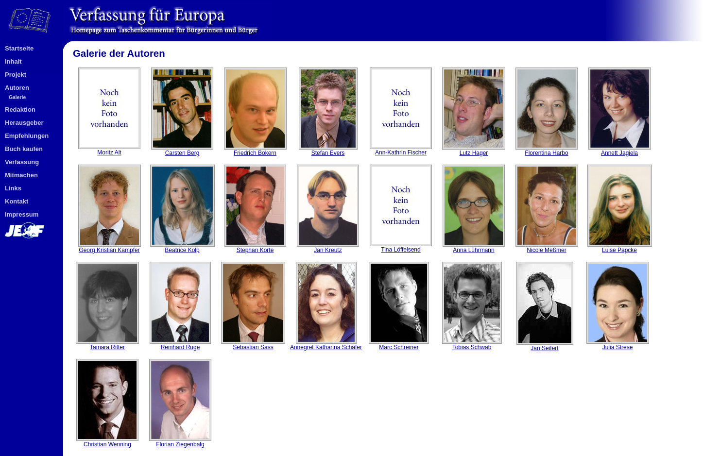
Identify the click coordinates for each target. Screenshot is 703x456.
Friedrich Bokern (255, 150)
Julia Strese (617, 344)
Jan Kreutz (328, 247)
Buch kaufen (24, 148)
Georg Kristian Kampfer (109, 247)
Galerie (17, 97)
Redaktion (20, 109)
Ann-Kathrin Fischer (401, 150)
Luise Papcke (619, 247)
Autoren (17, 87)
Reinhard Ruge (180, 344)
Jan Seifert (544, 345)
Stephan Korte (255, 247)
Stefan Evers (328, 150)
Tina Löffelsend (401, 247)
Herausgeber (24, 122)
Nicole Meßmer (546, 247)
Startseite (19, 48)
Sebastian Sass (253, 344)
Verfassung (22, 162)
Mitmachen (21, 175)
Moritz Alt (109, 150)
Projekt (15, 74)
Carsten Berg (182, 150)
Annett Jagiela (619, 150)
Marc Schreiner (399, 344)
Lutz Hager (473, 150)
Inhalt (13, 61)
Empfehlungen (27, 135)
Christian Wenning (107, 442)
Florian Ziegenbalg (180, 442)
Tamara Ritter (107, 344)
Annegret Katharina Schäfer (326, 344)
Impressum (21, 214)
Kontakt (16, 201)
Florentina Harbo (546, 150)
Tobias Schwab (472, 344)
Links (13, 188)
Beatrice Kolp (182, 247)
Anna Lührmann (474, 247)
